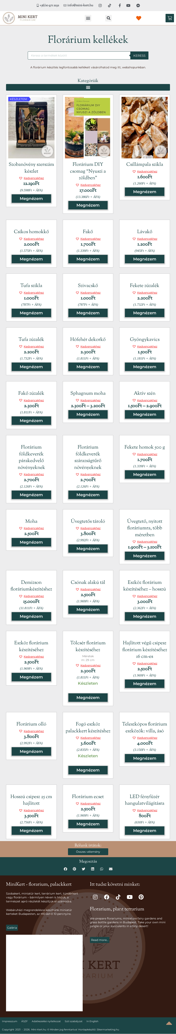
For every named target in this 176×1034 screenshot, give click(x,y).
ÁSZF (24, 1021)
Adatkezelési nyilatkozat (46, 1021)
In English (92, 1021)
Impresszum (9, 1021)
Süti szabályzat (73, 1021)
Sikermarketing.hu (108, 1029)
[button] (88, 18)
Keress (139, 55)
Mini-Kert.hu (38, 1029)
